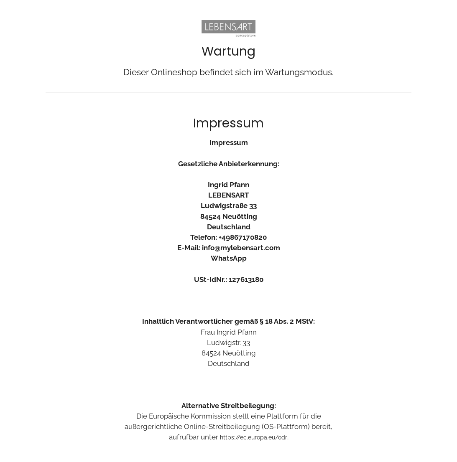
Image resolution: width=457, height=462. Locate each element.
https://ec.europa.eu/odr (253, 437)
